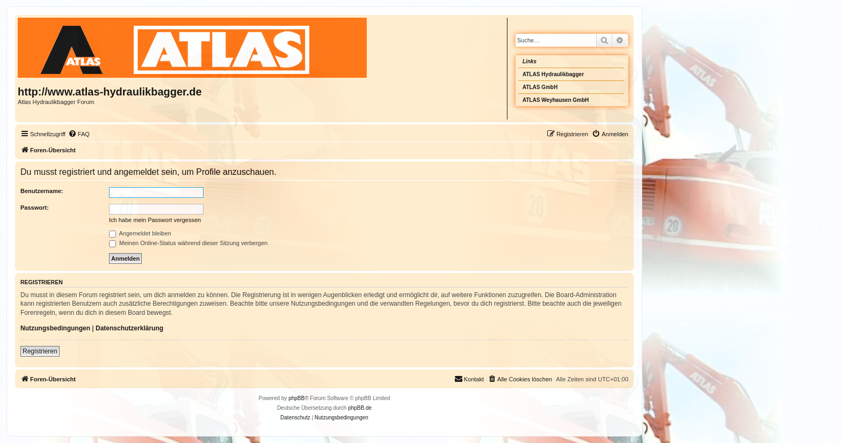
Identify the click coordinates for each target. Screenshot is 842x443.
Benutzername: (41, 191)
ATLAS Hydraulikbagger (553, 74)
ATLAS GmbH (539, 87)
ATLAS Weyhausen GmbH (555, 100)
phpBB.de (360, 408)
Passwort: (34, 207)
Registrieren (40, 351)
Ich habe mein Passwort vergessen (155, 220)
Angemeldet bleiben (140, 233)
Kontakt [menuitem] (469, 378)
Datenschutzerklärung (129, 328)
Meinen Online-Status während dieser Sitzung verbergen (188, 243)
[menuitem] (79, 134)
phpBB (296, 398)
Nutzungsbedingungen (55, 328)
